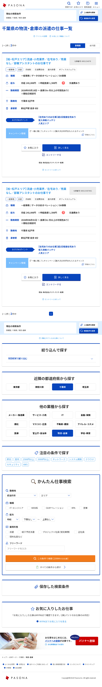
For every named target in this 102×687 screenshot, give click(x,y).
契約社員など (16, 536)
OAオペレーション (55, 507)
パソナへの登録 (52, 640)
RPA (73, 507)
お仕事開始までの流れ (56, 644)
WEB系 (34, 507)
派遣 (12, 532)
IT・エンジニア (16, 507)
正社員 (81, 532)
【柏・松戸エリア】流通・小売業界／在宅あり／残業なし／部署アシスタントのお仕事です (36, 61)
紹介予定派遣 (28, 532)
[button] (69, 4)
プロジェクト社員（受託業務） (56, 532)
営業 (85, 507)
